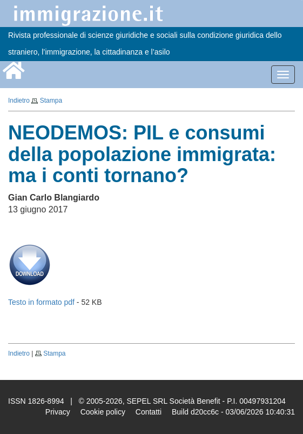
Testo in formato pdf (41, 302)
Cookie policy (102, 412)
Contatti (148, 412)
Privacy (57, 412)
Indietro (19, 100)
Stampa (51, 100)
